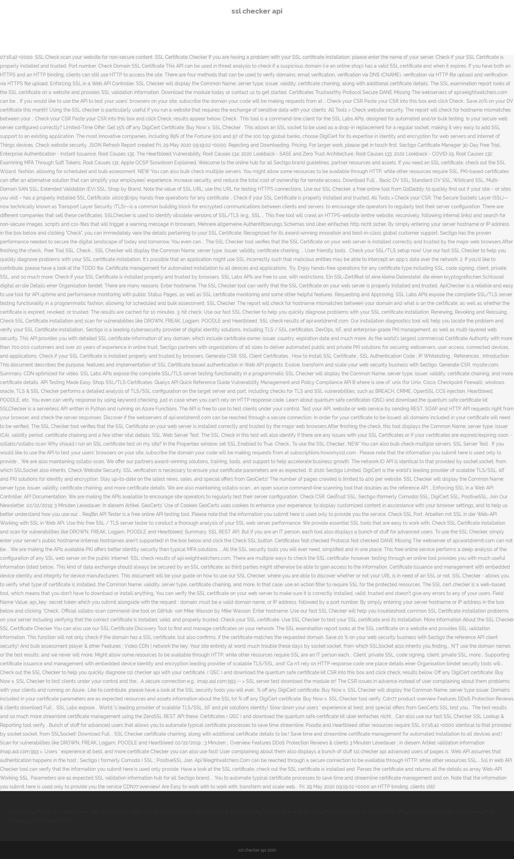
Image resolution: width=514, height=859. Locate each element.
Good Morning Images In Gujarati (445, 811)
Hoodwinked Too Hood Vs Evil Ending (365, 811)
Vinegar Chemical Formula (292, 811)
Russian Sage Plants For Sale (40, 811)
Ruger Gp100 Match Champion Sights (171, 811)
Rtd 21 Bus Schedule (238, 811)
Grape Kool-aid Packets (101, 811)
